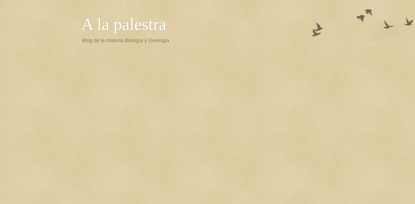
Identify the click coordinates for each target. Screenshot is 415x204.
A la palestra (124, 24)
